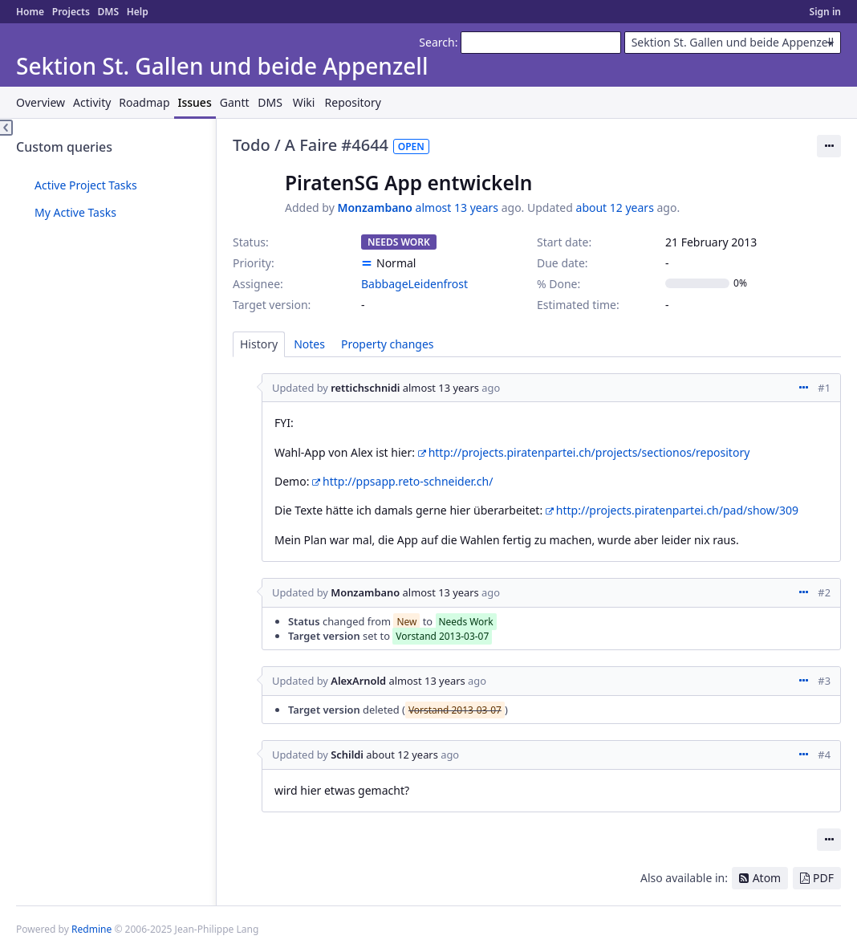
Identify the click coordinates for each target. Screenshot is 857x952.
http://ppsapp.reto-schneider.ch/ (408, 481)
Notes (309, 344)
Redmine (91, 929)
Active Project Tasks (86, 185)
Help (137, 11)
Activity (92, 102)
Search (436, 42)
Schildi (347, 754)
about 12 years (615, 207)
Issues (195, 102)
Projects (71, 11)
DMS (108, 11)
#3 (824, 680)
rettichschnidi (365, 387)
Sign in (825, 11)
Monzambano (374, 207)
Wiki (304, 102)
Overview (40, 102)
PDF (823, 877)
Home (30, 11)
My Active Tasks (75, 212)
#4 (824, 754)
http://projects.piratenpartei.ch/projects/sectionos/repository (589, 452)
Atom (767, 877)
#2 (824, 592)
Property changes (387, 344)
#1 (824, 387)
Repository (353, 102)
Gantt (235, 102)
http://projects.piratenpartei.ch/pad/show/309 (677, 510)
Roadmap (144, 102)
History (259, 344)
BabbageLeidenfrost (414, 283)
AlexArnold (358, 680)
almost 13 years (457, 207)
